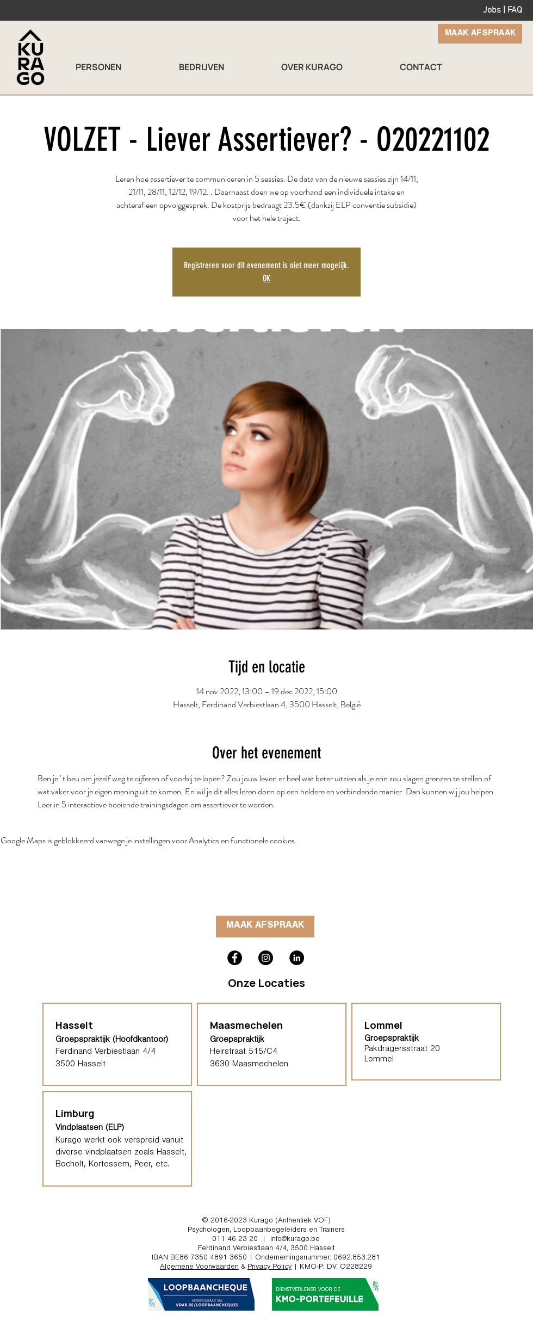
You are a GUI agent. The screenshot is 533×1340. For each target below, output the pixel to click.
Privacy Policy (269, 1267)
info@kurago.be (295, 1240)
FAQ (514, 10)
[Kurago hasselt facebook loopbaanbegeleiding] (234, 957)
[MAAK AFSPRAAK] (480, 34)
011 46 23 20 (235, 1240)
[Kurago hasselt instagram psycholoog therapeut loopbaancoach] (265, 957)
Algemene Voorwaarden (199, 1267)
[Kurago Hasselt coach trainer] (296, 957)
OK (266, 278)
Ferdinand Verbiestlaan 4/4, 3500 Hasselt (266, 1249)
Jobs (492, 10)
